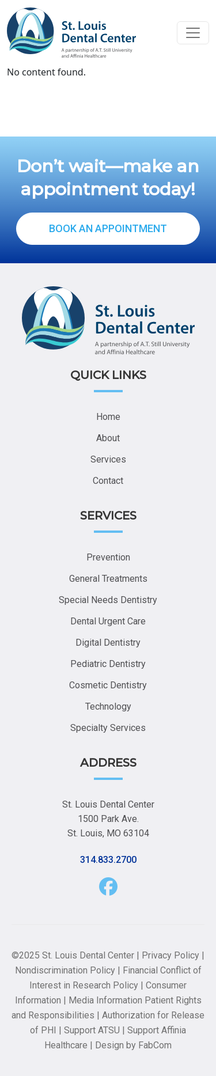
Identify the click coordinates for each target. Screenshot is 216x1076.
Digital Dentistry (108, 642)
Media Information (105, 1000)
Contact (108, 480)
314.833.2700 (108, 859)
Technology (108, 706)
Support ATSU (92, 1030)
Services (108, 459)
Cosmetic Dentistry (108, 685)
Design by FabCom (133, 1045)
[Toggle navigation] (193, 32)
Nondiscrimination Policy (65, 970)
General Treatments (108, 578)
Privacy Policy (170, 955)
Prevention (108, 557)
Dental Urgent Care (108, 621)
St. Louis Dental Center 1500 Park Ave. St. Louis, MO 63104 (108, 819)
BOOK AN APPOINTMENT (108, 228)
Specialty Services (108, 727)
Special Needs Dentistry (108, 599)
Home (108, 416)
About (108, 438)
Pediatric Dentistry (108, 663)
